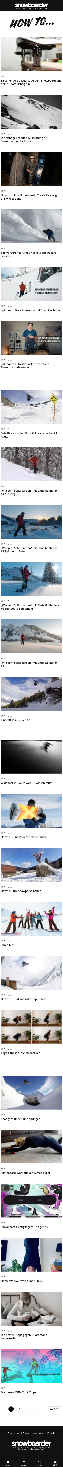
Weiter (54, 1409)
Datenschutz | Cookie (19, 1433)
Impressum (38, 1433)
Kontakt (51, 1433)
